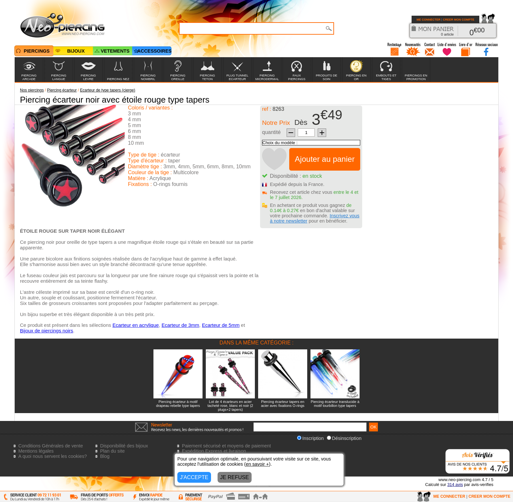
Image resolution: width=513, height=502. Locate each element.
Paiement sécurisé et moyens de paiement (226, 445)
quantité (271, 132)
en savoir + (257, 464)
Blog (105, 456)
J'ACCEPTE (194, 477)
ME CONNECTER (428, 19)
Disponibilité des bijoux (124, 445)
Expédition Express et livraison (214, 451)
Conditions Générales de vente (50, 445)
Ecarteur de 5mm (220, 325)
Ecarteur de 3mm (180, 325)
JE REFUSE (234, 477)
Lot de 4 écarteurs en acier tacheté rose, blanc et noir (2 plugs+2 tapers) (230, 405)
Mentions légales (36, 451)
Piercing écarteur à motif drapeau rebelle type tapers (178, 404)
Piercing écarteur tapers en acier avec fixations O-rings (283, 404)
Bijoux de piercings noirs (46, 330)
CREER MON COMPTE (458, 19)
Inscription (310, 438)
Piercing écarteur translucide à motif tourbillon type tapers (335, 404)
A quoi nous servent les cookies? (52, 456)
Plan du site (112, 451)
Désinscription (344, 438)
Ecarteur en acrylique (136, 325)
